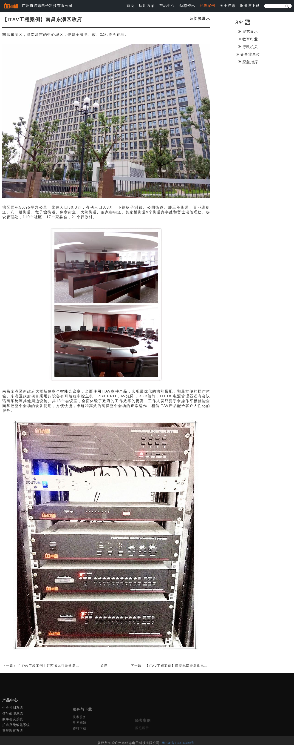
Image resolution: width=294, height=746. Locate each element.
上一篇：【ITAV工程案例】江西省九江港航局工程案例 (46, 667)
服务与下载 (250, 6)
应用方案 (147, 6)
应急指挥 (256, 61)
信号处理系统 (12, 729)
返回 (108, 667)
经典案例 (207, 6)
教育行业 (256, 39)
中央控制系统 (12, 723)
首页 (130, 6)
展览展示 (256, 31)
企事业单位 (256, 54)
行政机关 (256, 46)
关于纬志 (227, 6)
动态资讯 (187, 6)
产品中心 (167, 6)
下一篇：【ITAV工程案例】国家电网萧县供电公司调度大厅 (186, 667)
